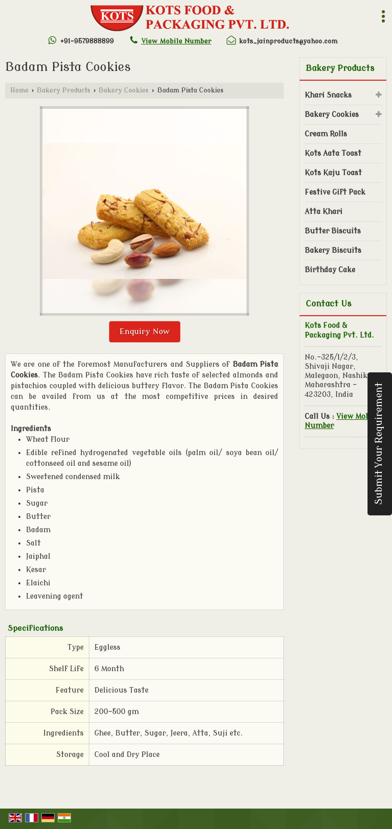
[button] (176, 41)
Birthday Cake (330, 270)
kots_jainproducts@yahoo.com (288, 41)
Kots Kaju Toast (333, 173)
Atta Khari (323, 212)
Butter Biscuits (333, 231)
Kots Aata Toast (333, 153)
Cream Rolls (326, 134)
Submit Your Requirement (379, 444)
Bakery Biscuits (333, 250)
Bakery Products (63, 90)
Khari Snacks (328, 95)
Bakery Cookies (124, 90)
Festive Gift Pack (335, 192)
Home (19, 90)
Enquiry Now (144, 331)
